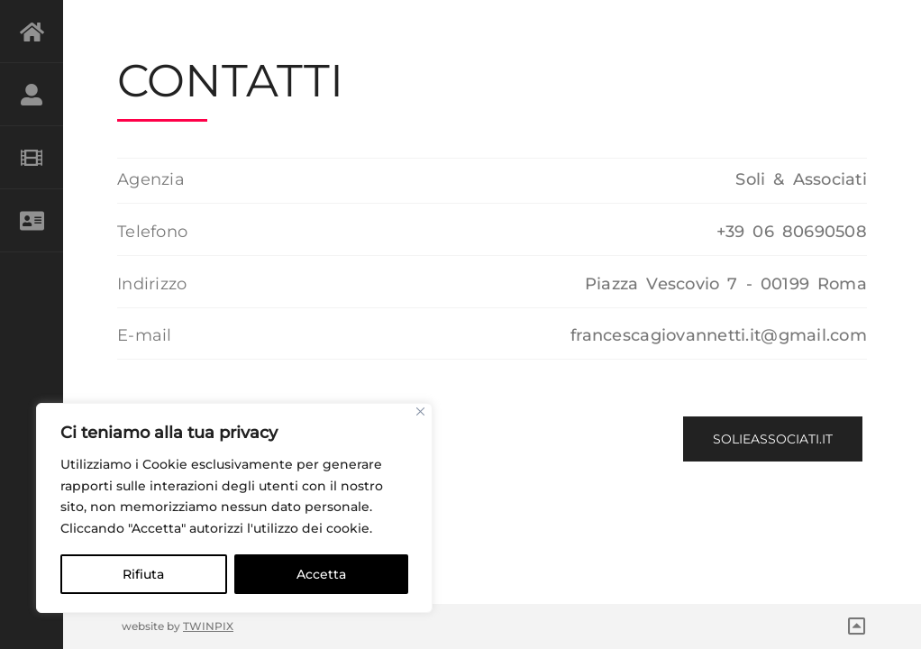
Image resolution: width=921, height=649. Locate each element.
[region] (234, 508)
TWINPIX (208, 626)
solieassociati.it (773, 439)
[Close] (420, 411)
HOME (31, 31)
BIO (31, 94)
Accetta (321, 574)
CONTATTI (31, 220)
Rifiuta (143, 574)
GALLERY (31, 157)
